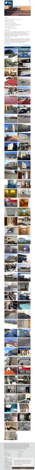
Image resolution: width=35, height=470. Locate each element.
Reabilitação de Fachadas (8, 461)
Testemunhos (20, 455)
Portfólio (19, 454)
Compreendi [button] (23, 467)
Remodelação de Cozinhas (8, 467)
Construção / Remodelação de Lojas (9, 466)
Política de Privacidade (7, 453)
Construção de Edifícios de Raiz (8, 463)
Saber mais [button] (20, 464)
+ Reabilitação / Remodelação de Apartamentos (12, 24)
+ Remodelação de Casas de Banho (10, 28)
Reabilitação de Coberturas (8, 462)
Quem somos (20, 453)
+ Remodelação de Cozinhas (9, 26)
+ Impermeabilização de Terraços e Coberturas (12, 19)
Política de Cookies (7, 454)
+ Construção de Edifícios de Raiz (10, 23)
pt (29, 1)
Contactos (19, 456)
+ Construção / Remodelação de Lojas (11, 25)
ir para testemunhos (26, 45)
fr (30, 1)
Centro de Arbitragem (7, 455)
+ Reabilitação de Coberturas (9, 21)
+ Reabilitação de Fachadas (9, 20)
